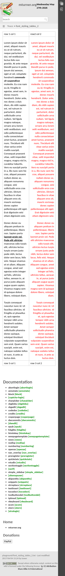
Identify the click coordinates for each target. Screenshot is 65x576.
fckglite (12, 429)
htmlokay (13, 433)
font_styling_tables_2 (27, 26)
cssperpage (14, 416)
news (11, 439)
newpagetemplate (18, 436)
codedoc (12, 410)
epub (11, 426)
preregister (14, 455)
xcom (11, 504)
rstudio (12, 462)
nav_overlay (14, 452)
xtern (11, 507)
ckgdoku (12, 403)
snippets (12, 482)
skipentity (13, 478)
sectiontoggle (15, 465)
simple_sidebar (16, 472)
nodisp (12, 442)
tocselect (13, 491)
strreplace (13, 485)
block (11, 394)
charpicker (13, 400)
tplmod (12, 498)
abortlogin (13, 387)
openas (12, 449)
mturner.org (28, 5)
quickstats (13, 459)
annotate (13, 390)
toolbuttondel (15, 494)
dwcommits (14, 420)
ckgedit (12, 407)
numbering (14, 446)
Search (46, 19)
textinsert (13, 488)
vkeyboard (14, 501)
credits (12, 413)
